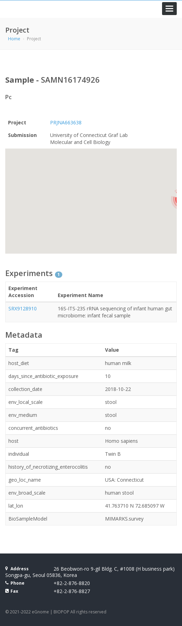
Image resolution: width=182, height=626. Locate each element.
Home (14, 39)
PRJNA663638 (66, 122)
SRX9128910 (22, 308)
